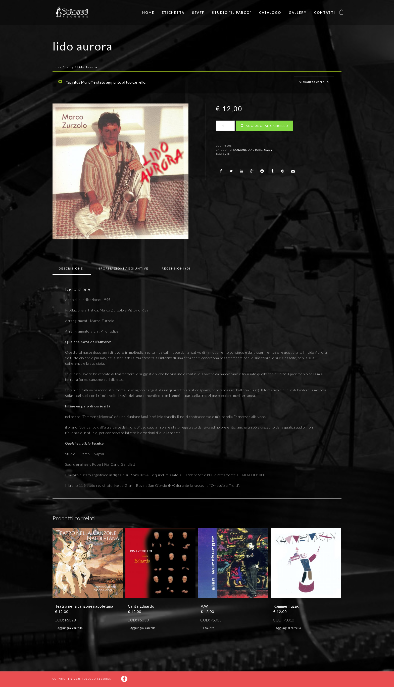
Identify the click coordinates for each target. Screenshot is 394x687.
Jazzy (69, 67)
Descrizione (71, 268)
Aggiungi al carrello (267, 125)
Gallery (298, 13)
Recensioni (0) (176, 268)
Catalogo (270, 13)
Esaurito (208, 627)
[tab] (71, 268)
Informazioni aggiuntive (122, 268)
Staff (198, 13)
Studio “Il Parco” (232, 13)
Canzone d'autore (247, 149)
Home (148, 13)
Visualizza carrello (314, 82)
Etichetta (173, 13)
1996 (226, 153)
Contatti (324, 13)
